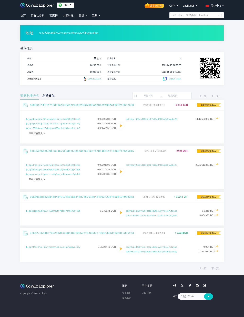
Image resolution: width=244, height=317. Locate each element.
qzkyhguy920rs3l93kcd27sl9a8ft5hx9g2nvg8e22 (151, 119)
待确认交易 (37, 15)
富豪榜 (53, 15)
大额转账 (68, 15)
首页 (23, 15)
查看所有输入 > (37, 133)
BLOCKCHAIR (92, 79)
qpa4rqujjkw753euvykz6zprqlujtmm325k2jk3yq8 (54, 119)
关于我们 (126, 293)
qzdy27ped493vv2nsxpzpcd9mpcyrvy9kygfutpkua (151, 211)
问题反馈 (146, 293)
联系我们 (126, 298)
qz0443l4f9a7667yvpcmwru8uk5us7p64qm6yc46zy (54, 247)
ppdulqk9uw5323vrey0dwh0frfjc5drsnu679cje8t (54, 211)
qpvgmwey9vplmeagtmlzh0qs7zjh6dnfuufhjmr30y (54, 124)
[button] (213, 5)
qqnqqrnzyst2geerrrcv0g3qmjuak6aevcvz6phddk (54, 174)
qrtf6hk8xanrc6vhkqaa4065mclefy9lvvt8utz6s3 (54, 128)
